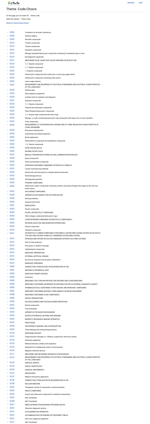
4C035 (12, 114)
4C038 (12, 125)
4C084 (12, 280)
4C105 (12, 347)
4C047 (12, 154)
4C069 (12, 226)
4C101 (12, 336)
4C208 (12, 401)
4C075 (12, 249)
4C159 (12, 366)
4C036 (12, 118)
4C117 (12, 354)
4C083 (12, 277)
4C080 (12, 266)
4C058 (12, 195)
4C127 (12, 357)
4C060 (12, 201)
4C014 (12, 49)
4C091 (12, 305)
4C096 (12, 319)
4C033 (12, 107)
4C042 (12, 137)
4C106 (12, 350)
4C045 (12, 147)
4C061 (12, 205)
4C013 (12, 46)
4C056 (12, 186)
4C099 (12, 329)
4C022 (12, 74)
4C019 (12, 67)
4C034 (12, 111)
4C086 (12, 287)
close (141, 2)
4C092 (12, 308)
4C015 (12, 53)
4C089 (12, 298)
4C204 (12, 390)
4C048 (12, 158)
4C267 (12, 404)
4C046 (12, 151)
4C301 (12, 408)
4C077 (12, 256)
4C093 (12, 312)
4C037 (12, 121)
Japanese (130, 2)
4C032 (12, 104)
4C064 (12, 215)
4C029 (12, 93)
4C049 (12, 161)
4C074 (12, 245)
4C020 (12, 70)
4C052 (12, 172)
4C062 (12, 208)
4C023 (12, 77)
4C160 (12, 369)
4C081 (12, 270)
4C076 (12, 252)
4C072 (12, 238)
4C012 (12, 42)
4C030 (12, 97)
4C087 (12, 291)
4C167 (12, 376)
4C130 (12, 362)
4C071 (12, 233)
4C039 (12, 130)
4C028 (12, 90)
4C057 (12, 191)
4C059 (12, 198)
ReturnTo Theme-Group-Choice (17, 23)
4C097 (12, 322)
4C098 (12, 326)
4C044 (12, 144)
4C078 (12, 259)
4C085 (12, 284)
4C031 (12, 100)
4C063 (12, 212)
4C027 (12, 84)
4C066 (12, 222)
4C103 (12, 343)
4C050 (12, 165)
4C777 (12, 422)
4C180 (12, 380)
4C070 (12, 229)
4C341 (12, 415)
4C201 (12, 387)
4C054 (12, 179)
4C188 (12, 383)
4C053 (12, 175)
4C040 (12, 133)
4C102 (12, 340)
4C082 (12, 273)
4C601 (12, 418)
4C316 (12, 411)
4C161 (12, 373)
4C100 (12, 333)
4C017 (12, 60)
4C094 (12, 315)
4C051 (12, 168)
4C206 (12, 394)
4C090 (12, 301)
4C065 (12, 219)
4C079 (12, 263)
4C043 (12, 140)
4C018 (12, 63)
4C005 (12, 39)
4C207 (12, 397)
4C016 (12, 56)
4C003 (12, 35)
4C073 (12, 242)
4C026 (12, 81)
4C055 (12, 182)
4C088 (12, 294)
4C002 (12, 32)
